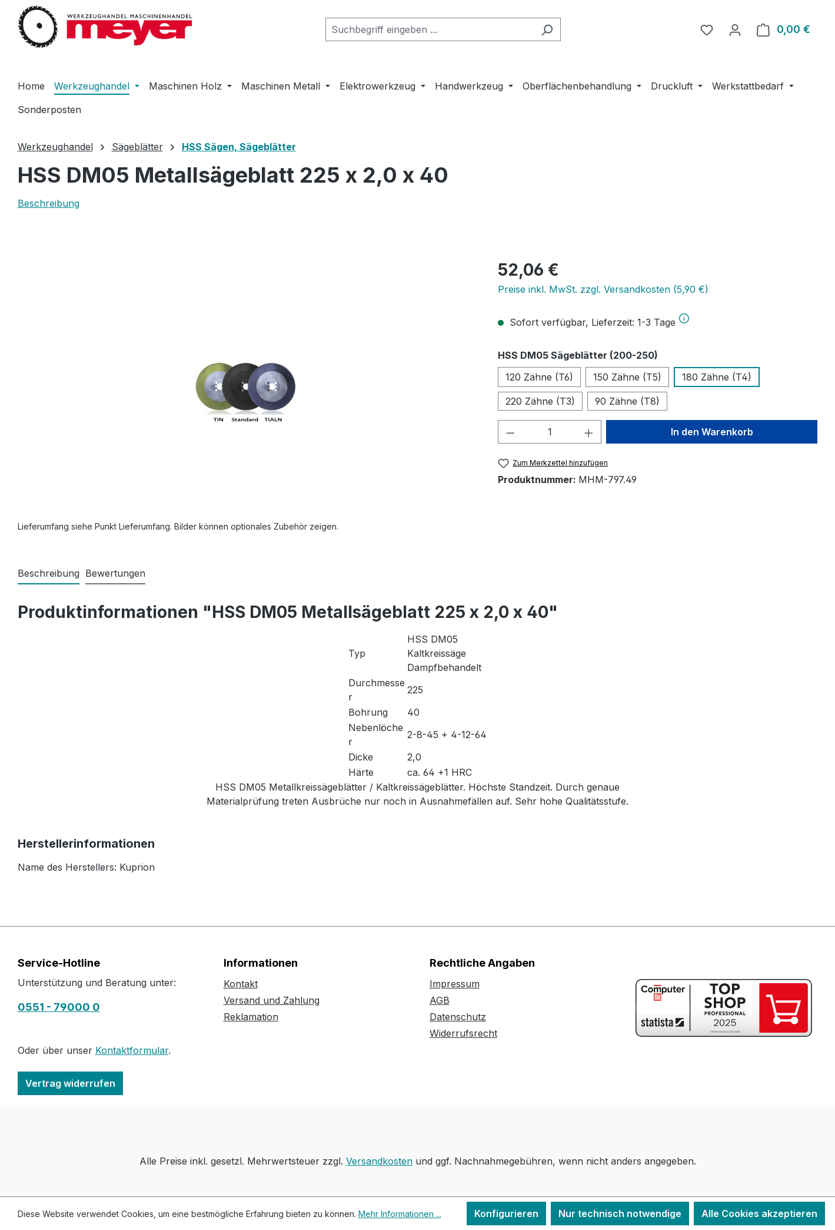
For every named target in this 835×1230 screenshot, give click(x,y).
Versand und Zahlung (272, 1000)
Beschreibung (48, 203)
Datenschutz (458, 1017)
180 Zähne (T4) (716, 377)
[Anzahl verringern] (510, 432)
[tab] (48, 573)
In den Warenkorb (712, 432)
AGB (440, 1000)
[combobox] (429, 29)
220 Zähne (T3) (540, 401)
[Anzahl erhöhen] (589, 432)
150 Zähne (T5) (627, 377)
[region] (246, 384)
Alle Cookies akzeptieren (759, 1213)
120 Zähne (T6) (539, 377)
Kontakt (241, 984)
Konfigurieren (506, 1213)
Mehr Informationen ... (399, 1214)
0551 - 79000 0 (59, 1007)
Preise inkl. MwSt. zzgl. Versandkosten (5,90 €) (603, 289)
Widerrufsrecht (463, 1033)
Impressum (455, 984)
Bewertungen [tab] (115, 573)
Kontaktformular (131, 1050)
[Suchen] (547, 29)
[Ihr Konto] (735, 29)
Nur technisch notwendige (619, 1213)
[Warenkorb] (783, 29)
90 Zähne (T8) (627, 401)
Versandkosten (379, 1161)
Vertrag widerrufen (70, 1083)
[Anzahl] (550, 432)
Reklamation (251, 1017)
